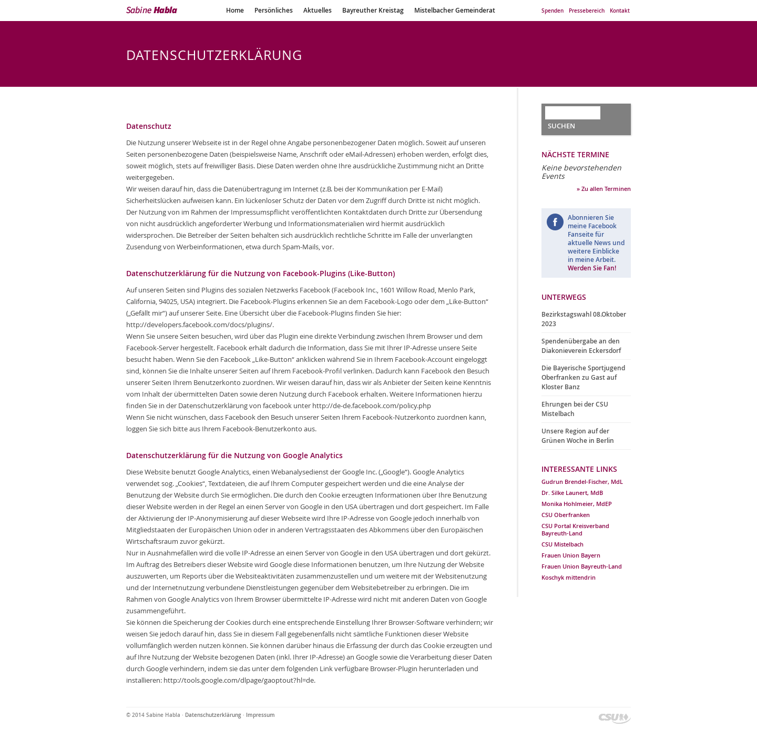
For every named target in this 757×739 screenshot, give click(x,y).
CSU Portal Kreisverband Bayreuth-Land (575, 529)
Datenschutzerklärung (213, 715)
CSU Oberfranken (565, 515)
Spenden (552, 10)
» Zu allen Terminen (604, 189)
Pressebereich (587, 10)
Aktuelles (317, 10)
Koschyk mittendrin (568, 577)
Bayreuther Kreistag (373, 10)
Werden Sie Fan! (592, 268)
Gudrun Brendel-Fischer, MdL (582, 481)
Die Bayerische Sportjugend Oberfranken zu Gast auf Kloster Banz (583, 377)
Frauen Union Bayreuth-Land (581, 566)
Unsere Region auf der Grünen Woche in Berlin (577, 436)
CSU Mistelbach (562, 544)
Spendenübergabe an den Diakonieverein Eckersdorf (581, 346)
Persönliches (273, 10)
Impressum (260, 715)
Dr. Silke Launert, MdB (572, 493)
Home (235, 10)
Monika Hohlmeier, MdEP (576, 504)
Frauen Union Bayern (570, 555)
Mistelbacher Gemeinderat (454, 10)
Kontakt (620, 10)
